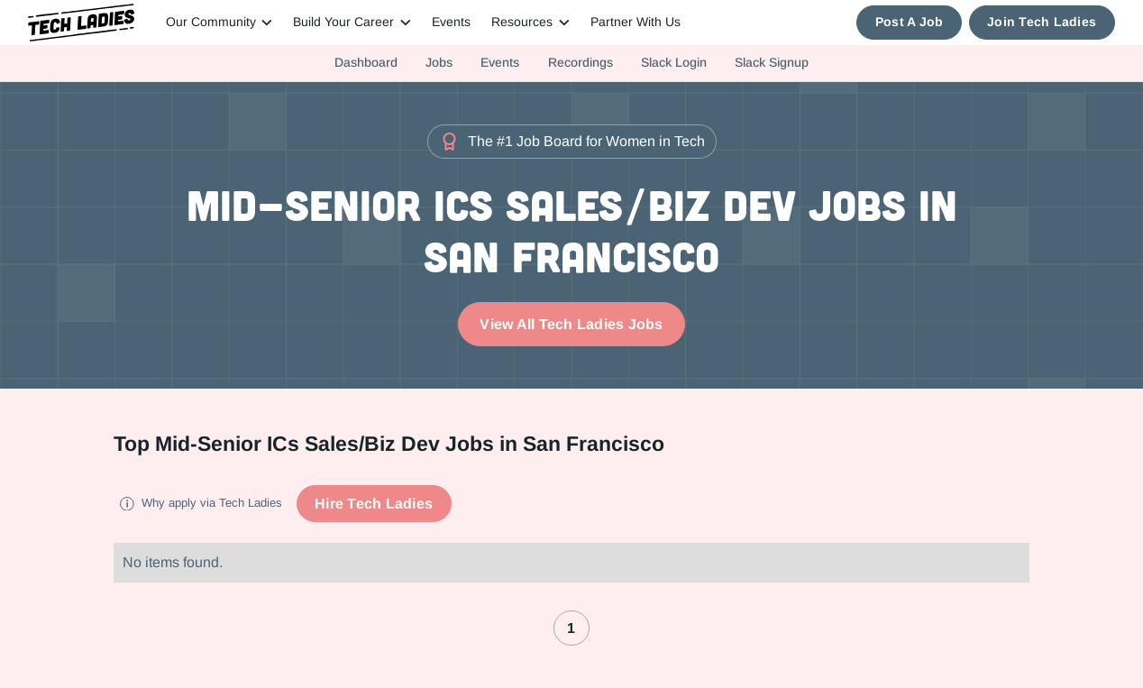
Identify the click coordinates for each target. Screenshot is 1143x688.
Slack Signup (772, 62)
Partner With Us (635, 22)
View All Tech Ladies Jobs (571, 324)
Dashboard (366, 62)
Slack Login (674, 62)
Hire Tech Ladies (374, 503)
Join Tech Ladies (1041, 22)
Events (451, 22)
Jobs (439, 62)
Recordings (580, 62)
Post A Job (909, 22)
